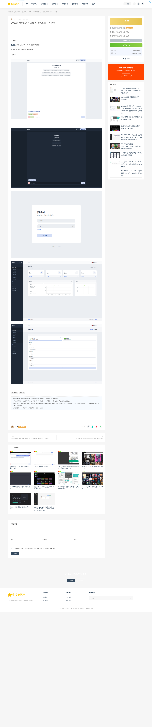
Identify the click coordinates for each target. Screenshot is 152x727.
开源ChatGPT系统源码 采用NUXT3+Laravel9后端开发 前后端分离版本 (131, 90)
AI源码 (29, 12)
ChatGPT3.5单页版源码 (41, 466)
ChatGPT (14, 393)
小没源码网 (17, 12)
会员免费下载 (126, 45)
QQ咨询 (126, 58)
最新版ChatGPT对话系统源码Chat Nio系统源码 (44, 487)
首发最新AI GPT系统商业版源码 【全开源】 (19, 467)
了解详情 (81, 580)
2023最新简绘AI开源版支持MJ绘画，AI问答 (31, 408)
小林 (13, 19)
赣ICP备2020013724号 (86, 608)
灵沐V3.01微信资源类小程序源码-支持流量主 (89, 438)
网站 (75, 539)
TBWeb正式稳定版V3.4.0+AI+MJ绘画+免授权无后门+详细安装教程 (131, 146)
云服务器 (68, 597)
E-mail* (44, 539)
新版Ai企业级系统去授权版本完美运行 (20, 508)
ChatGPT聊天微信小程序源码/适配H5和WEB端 (68, 487)
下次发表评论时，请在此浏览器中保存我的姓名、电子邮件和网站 (34, 549)
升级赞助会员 (129, 28)
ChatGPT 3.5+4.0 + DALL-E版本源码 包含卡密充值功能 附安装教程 (131, 173)
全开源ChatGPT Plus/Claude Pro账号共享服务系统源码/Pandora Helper (131, 164)
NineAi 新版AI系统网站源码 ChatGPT (92, 487)
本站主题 (68, 600)
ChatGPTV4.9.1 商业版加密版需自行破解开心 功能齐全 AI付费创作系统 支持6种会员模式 (44, 508)
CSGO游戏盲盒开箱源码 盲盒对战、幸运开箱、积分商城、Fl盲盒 (29, 438)
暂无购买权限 (126, 40)
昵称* (12, 539)
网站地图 (45, 597)
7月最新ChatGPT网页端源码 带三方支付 (92, 467)
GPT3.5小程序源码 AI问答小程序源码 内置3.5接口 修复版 (68, 467)
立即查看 (71, 580)
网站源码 (24, 12)
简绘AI (13, 45)
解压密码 (45, 600)
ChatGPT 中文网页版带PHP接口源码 (20, 487)
